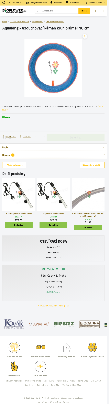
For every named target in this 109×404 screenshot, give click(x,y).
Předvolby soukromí (50, 398)
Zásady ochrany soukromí (72, 398)
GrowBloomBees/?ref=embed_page (53, 305)
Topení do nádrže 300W (53, 213)
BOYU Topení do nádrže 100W (19, 213)
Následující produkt (92, 165)
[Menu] (103, 11)
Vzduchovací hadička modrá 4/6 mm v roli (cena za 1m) (88, 215)
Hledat (84, 10)
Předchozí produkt (14, 165)
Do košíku (75, 126)
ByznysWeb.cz (63, 402)
